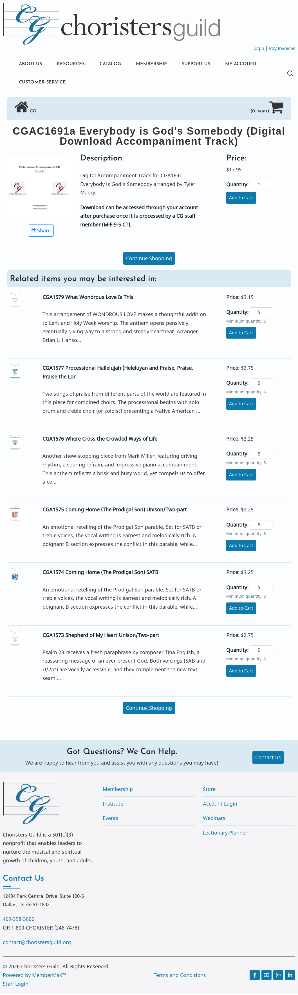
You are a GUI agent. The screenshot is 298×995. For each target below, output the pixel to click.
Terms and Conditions (180, 977)
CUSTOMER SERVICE (96, 83)
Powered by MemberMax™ (34, 977)
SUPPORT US (211, 64)
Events (110, 820)
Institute (113, 805)
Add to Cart (241, 199)
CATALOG (118, 64)
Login (258, 48)
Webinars (214, 820)
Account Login (220, 805)
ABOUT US (32, 64)
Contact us (268, 759)
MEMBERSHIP (163, 64)
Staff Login (15, 985)
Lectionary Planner (225, 834)
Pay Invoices (282, 48)
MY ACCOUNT (37, 83)
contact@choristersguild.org (37, 944)
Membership (118, 791)
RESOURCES (75, 64)
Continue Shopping (149, 260)
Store (209, 791)
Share (41, 232)
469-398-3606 (18, 920)
